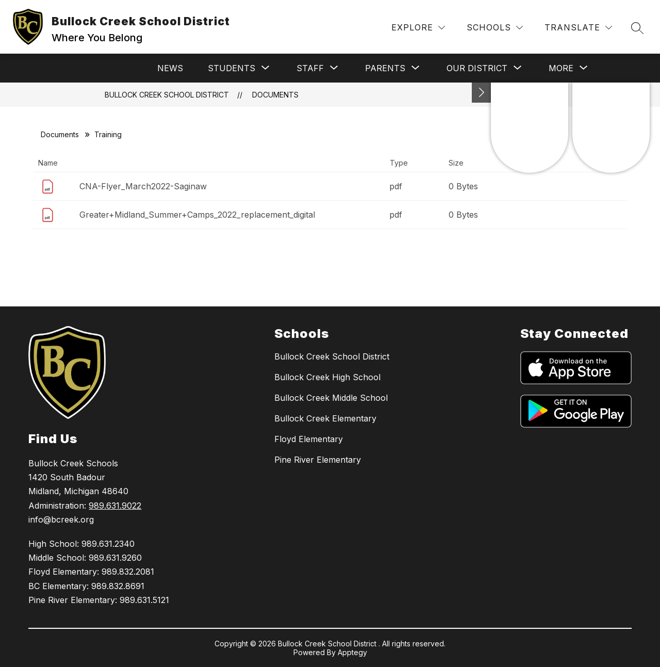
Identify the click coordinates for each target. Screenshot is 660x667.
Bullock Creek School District (167, 94)
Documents (275, 94)
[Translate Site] (578, 27)
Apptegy (352, 652)
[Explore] (418, 27)
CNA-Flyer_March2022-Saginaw (143, 186)
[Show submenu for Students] (231, 68)
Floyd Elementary (308, 439)
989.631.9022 (115, 505)
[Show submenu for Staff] (310, 68)
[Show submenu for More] (561, 68)
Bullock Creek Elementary (325, 418)
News (170, 68)
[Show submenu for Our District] (477, 68)
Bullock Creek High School (327, 377)
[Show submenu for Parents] (385, 68)
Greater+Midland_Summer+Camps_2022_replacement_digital (197, 214)
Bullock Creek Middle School (331, 398)
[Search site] (637, 28)
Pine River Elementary (317, 459)
